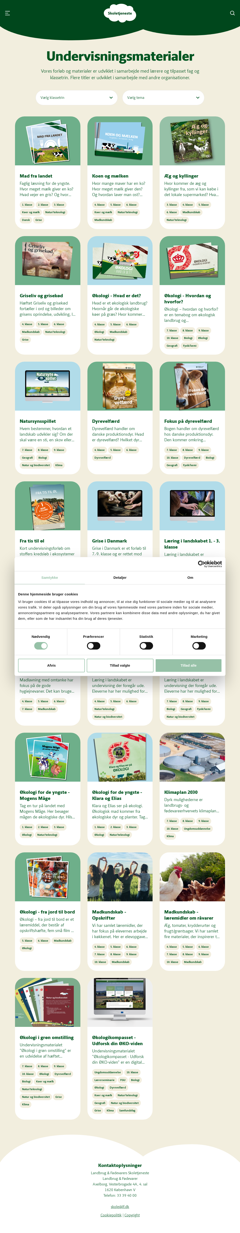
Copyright (132, 1215)
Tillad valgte (120, 665)
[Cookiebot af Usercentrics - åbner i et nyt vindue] (201, 564)
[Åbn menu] (7, 13)
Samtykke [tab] (49, 577)
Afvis (51, 665)
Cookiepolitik (111, 1215)
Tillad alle (188, 665)
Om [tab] (190, 577)
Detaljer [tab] (120, 577)
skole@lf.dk (120, 1206)
